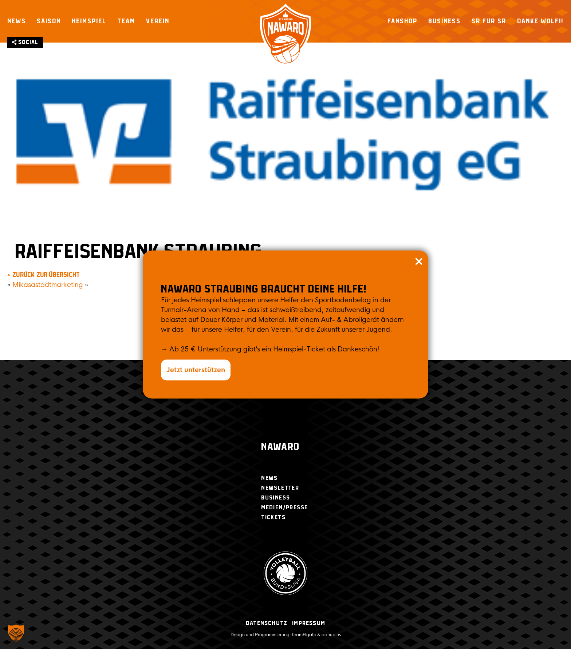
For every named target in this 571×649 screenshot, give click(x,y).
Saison (49, 21)
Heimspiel (89, 21)
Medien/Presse (284, 507)
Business (444, 21)
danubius (331, 635)
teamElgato (304, 635)
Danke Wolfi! (540, 21)
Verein (157, 21)
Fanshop (402, 21)
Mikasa (23, 285)
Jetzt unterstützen (195, 370)
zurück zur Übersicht (46, 275)
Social (25, 42)
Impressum (308, 623)
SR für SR (489, 21)
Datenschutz (266, 623)
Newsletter (280, 488)
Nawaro (280, 447)
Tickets (273, 517)
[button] (16, 633)
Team (126, 21)
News (16, 21)
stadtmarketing (59, 285)
